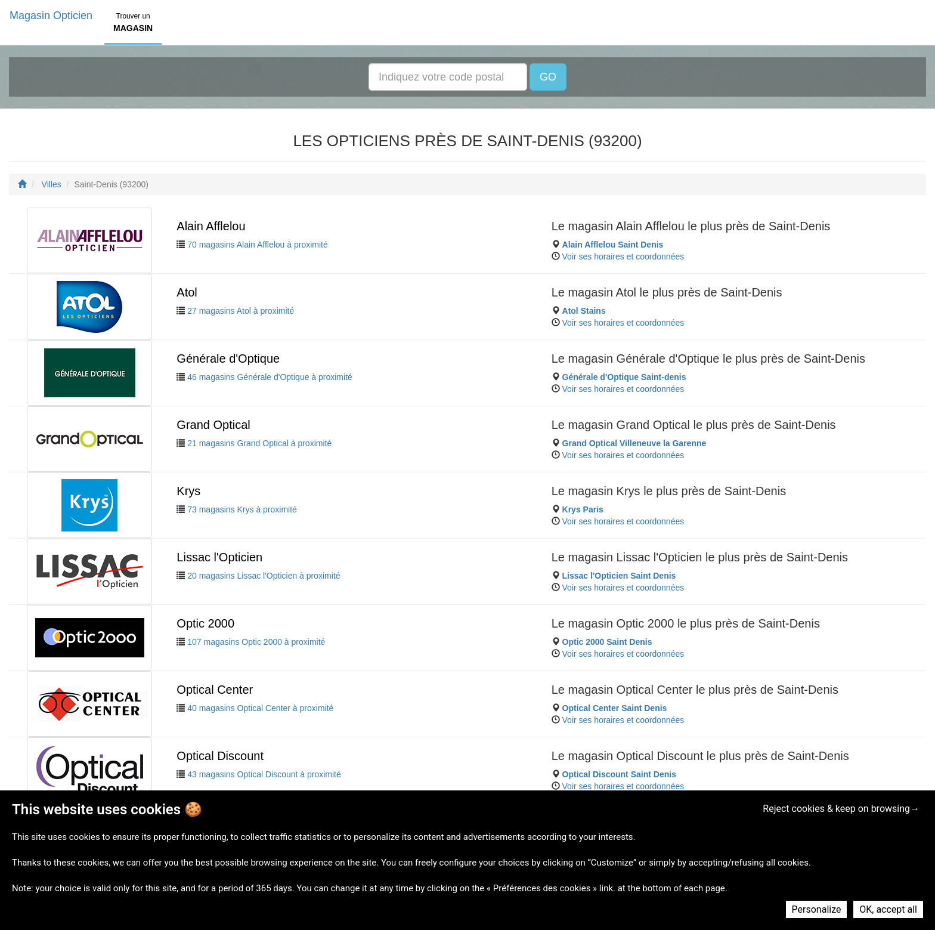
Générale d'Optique (228, 358)
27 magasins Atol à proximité (240, 311)
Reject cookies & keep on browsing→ (841, 808)
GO (548, 77)
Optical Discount (220, 755)
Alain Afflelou (211, 226)
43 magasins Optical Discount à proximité (264, 774)
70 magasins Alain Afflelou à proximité (257, 244)
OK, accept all (888, 909)
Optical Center (215, 689)
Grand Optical (213, 424)
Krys (188, 491)
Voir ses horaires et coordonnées (623, 256)
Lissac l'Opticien (219, 557)
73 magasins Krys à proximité (242, 509)
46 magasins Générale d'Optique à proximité (269, 377)
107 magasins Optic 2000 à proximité (256, 642)
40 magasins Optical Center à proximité (260, 708)
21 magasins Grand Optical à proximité (259, 443)
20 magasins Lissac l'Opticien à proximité (263, 575)
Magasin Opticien (51, 15)
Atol (187, 292)
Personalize (816, 909)
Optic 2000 (205, 623)
